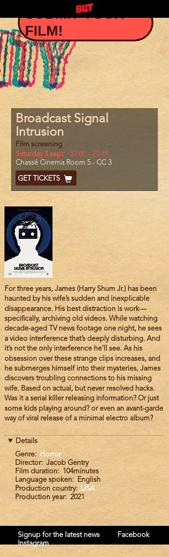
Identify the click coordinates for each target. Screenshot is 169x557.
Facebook (133, 535)
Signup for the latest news (59, 535)
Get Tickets (46, 179)
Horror (50, 454)
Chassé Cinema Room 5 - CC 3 (64, 162)
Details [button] (26, 441)
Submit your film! (74, 22)
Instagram (33, 543)
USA (88, 488)
